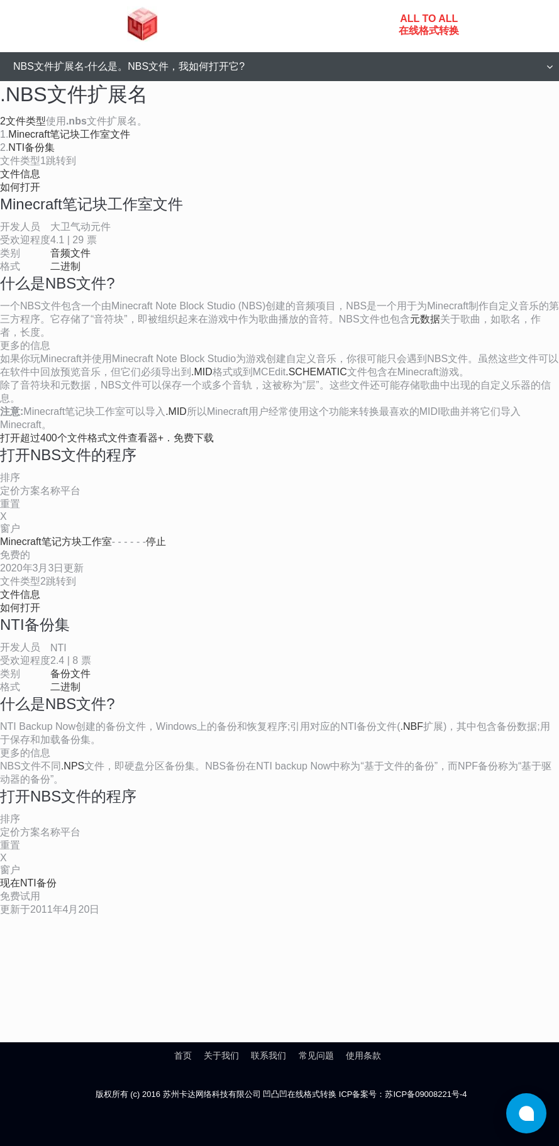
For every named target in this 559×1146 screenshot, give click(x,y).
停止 (156, 541)
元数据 (425, 319)
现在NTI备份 (28, 883)
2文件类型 (23, 121)
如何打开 (20, 187)
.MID (202, 371)
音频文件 (70, 253)
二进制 (65, 266)
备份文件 (70, 673)
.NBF (412, 726)
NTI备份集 (31, 147)
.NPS (72, 766)
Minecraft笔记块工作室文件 (69, 134)
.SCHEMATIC (315, 371)
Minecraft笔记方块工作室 (56, 541)
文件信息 (20, 173)
